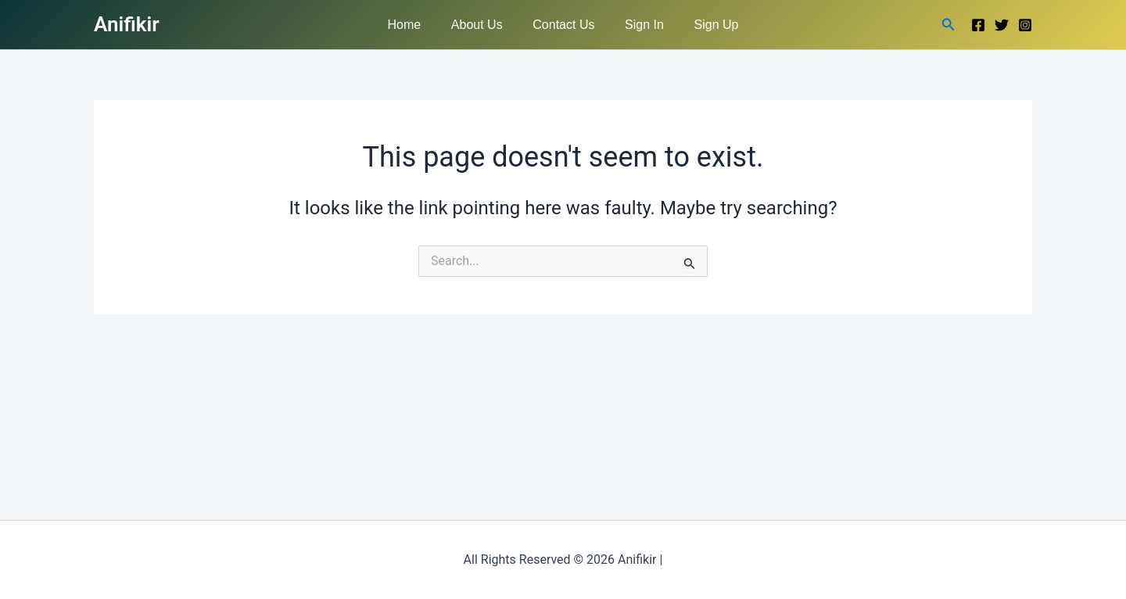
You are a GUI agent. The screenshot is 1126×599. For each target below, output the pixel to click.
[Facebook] (978, 25)
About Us (482, 24)
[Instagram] (1025, 25)
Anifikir (127, 24)
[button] (948, 24)
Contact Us (563, 24)
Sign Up (705, 24)
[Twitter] (1002, 25)
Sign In (638, 24)
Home (415, 24)
